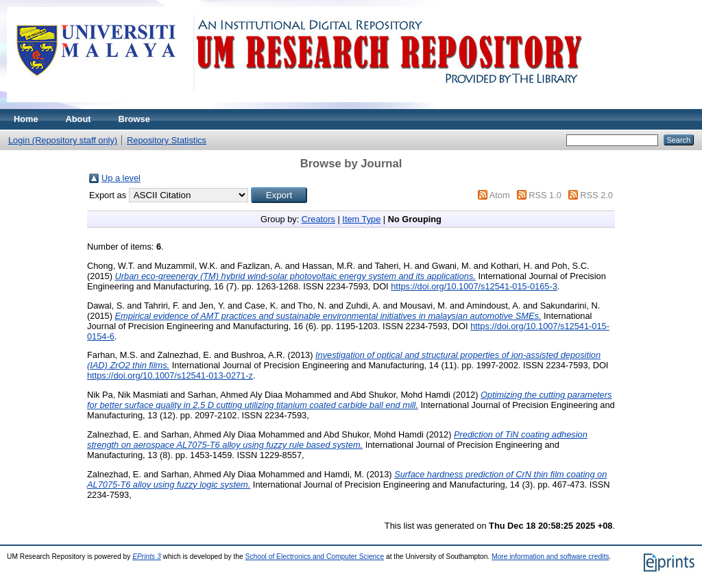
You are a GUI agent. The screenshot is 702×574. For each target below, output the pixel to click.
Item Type (361, 219)
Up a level (121, 178)
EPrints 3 (146, 556)
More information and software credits (550, 556)
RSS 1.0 (545, 195)
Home (26, 119)
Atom (499, 195)
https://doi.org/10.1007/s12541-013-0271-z (170, 375)
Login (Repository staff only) (62, 140)
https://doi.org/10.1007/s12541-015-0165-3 (474, 286)
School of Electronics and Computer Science (315, 556)
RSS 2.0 (596, 195)
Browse (134, 119)
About (78, 119)
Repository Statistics (166, 140)
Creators (318, 219)
